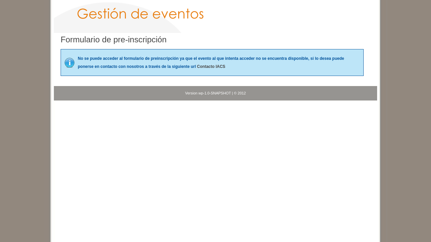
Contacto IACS (211, 66)
